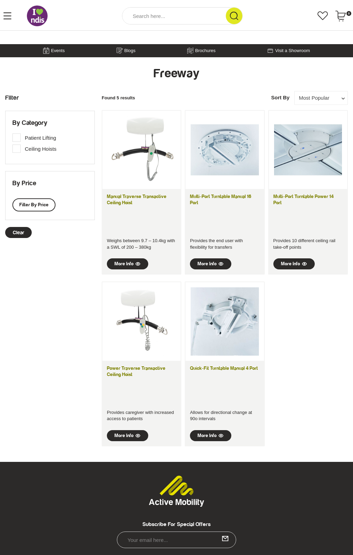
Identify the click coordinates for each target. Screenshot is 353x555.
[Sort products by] (321, 97)
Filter (12, 98)
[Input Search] (174, 16)
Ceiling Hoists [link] (41, 149)
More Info (127, 264)
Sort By (280, 97)
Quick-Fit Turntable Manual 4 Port (224, 368)
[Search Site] (234, 16)
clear (18, 233)
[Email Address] (176, 540)
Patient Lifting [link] (40, 138)
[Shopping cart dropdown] (343, 16)
